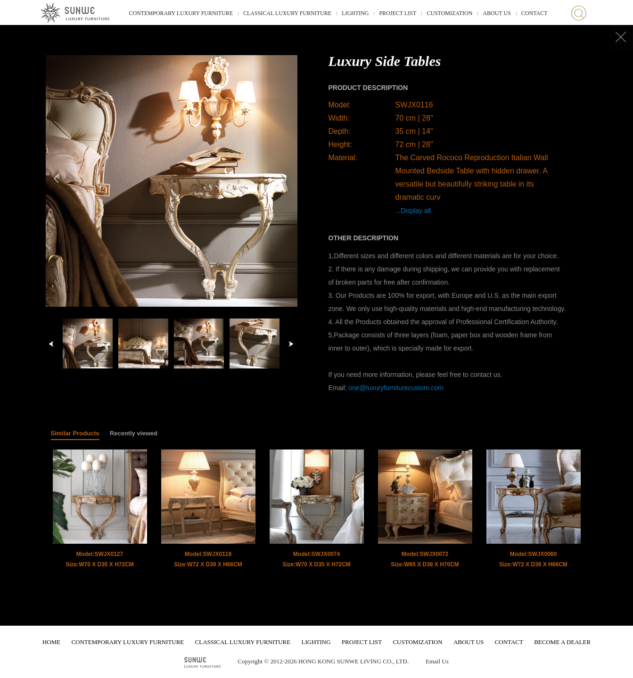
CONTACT (534, 13)
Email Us (437, 661)
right (290, 344)
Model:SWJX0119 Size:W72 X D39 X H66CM (208, 559)
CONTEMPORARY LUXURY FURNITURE (181, 13)
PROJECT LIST (397, 13)
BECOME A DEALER (562, 641)
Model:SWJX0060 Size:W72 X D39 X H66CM (533, 559)
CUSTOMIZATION (449, 13)
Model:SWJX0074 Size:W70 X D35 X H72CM (316, 559)
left (51, 344)
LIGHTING (355, 13)
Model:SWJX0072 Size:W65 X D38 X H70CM (425, 559)
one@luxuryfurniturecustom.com (396, 388)
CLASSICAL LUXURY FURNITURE (287, 13)
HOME (51, 641)
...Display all (413, 210)
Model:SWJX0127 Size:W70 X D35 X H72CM (100, 559)
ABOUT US (496, 13)
